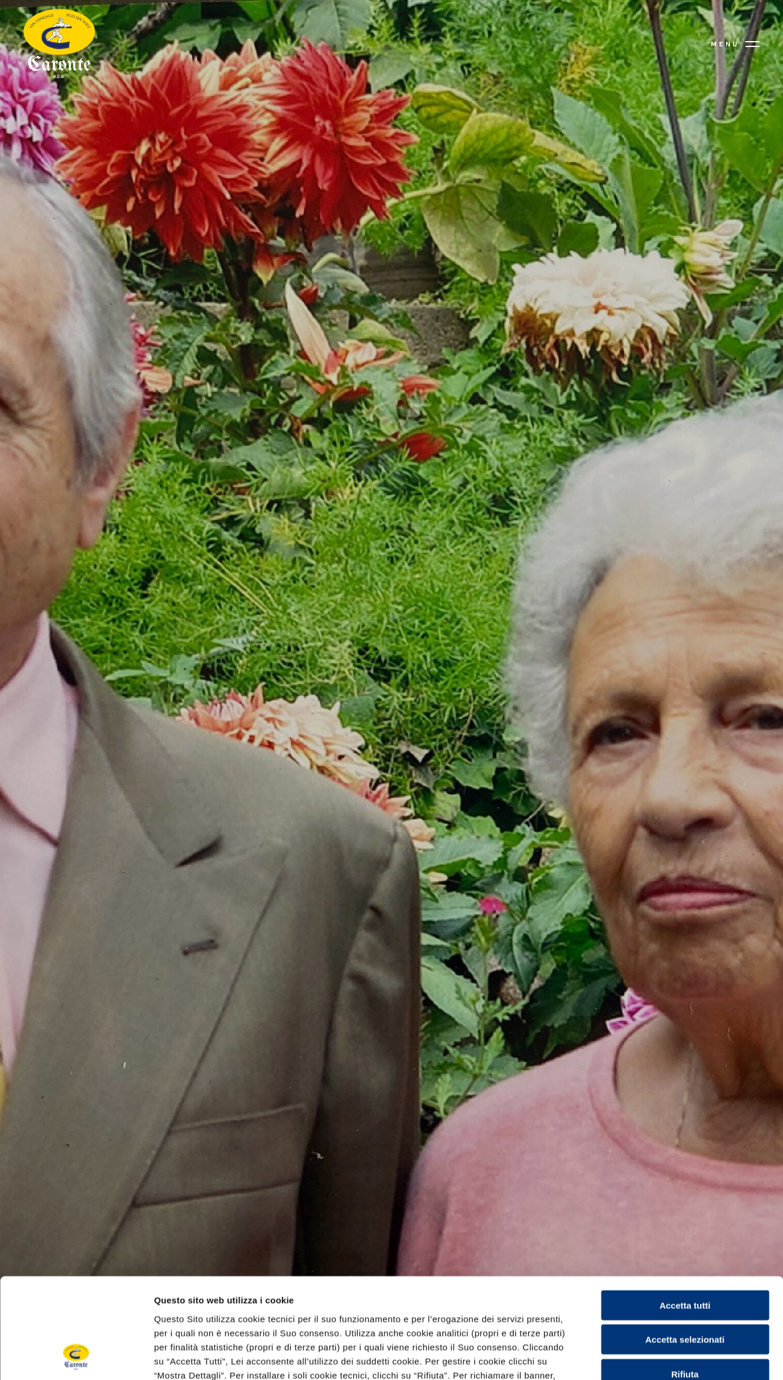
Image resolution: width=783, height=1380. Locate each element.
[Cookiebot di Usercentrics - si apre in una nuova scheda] (76, 1357)
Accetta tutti (685, 1211)
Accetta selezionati (684, 1246)
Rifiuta (685, 1280)
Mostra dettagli (391, 1357)
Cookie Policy (523, 1309)
